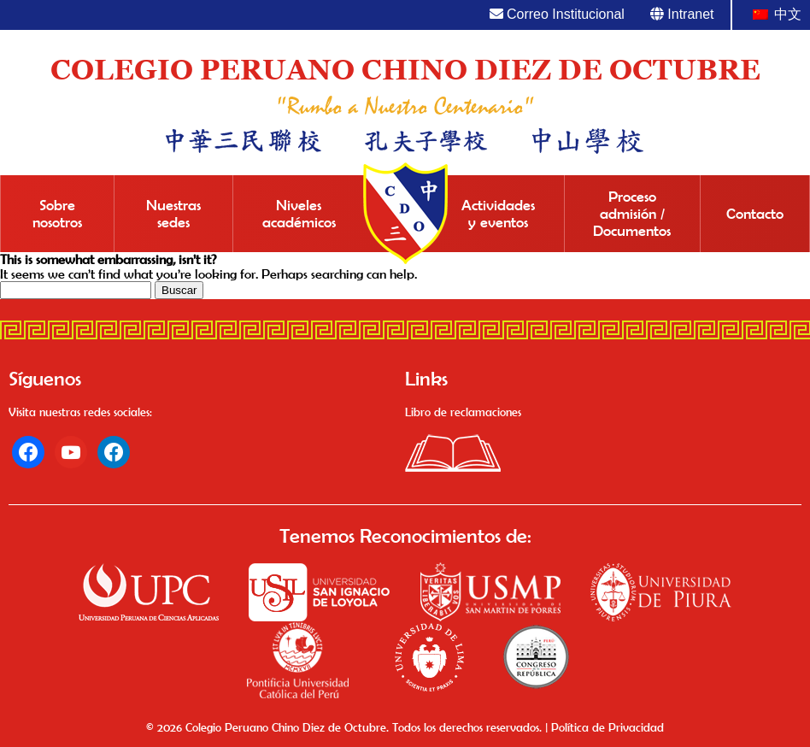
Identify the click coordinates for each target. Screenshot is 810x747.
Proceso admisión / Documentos (632, 213)
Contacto (755, 213)
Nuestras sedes (173, 214)
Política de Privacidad (607, 727)
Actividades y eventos (498, 214)
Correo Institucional (557, 14)
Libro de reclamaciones (463, 412)
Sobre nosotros (57, 214)
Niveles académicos (299, 214)
